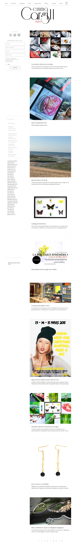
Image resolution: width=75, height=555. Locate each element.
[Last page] (62, 541)
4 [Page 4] (53, 541)
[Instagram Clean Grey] (15, 35)
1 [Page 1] (44, 541)
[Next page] (59, 541)
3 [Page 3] (50, 541)
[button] (67, 3)
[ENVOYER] (15, 67)
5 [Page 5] (56, 541)
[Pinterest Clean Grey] (19, 35)
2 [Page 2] (47, 541)
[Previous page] (41, 541)
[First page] (39, 541)
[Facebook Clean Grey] (11, 35)
